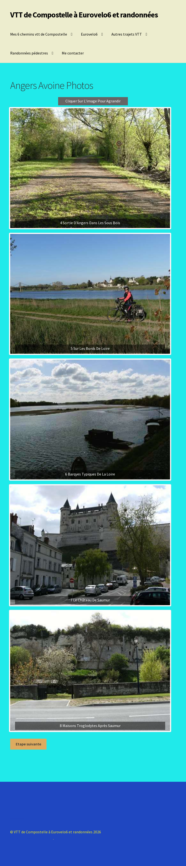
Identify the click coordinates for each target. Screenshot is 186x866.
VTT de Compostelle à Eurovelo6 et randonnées (84, 15)
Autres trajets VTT (126, 34)
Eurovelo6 (89, 34)
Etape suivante (28, 744)
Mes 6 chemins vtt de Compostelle (38, 34)
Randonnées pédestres (29, 53)
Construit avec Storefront (31, 838)
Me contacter (73, 53)
